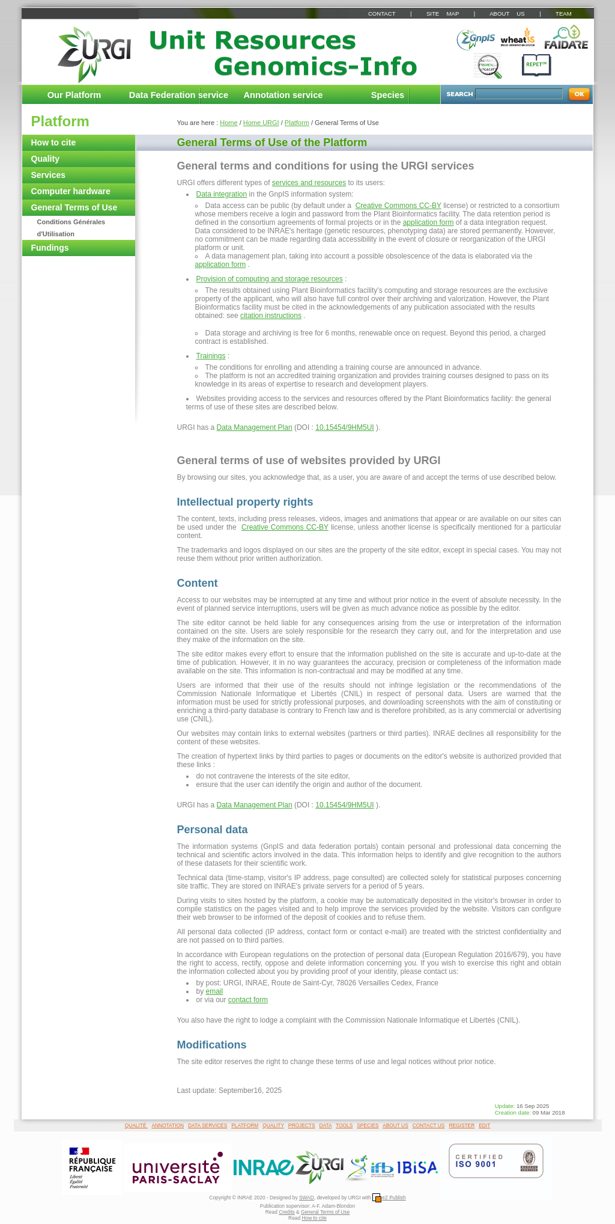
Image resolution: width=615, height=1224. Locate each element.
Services (48, 175)
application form (428, 222)
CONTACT (381, 13)
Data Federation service (178, 95)
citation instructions (270, 315)
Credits (287, 1212)
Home (228, 122)
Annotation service (283, 95)
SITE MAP (442, 13)
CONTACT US (429, 1125)
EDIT (484, 1125)
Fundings (50, 247)
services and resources (309, 183)
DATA (326, 1125)
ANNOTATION (167, 1125)
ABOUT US (506, 13)
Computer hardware (71, 191)
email (214, 991)
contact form (248, 1000)
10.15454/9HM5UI (344, 427)
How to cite (53, 142)
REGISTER (461, 1125)
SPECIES (367, 1125)
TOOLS (344, 1125)
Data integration (221, 194)
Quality (45, 159)
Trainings (211, 356)
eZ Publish (389, 1198)
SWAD (306, 1198)
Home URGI (261, 122)
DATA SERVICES (207, 1125)
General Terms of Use (74, 207)
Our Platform (74, 95)
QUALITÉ (136, 1125)
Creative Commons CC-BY (398, 205)
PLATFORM (244, 1125)
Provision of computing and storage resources (269, 279)
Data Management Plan (254, 427)
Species (387, 95)
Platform (60, 121)
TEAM (564, 13)
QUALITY (273, 1125)
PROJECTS (301, 1125)
